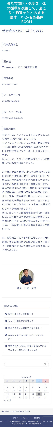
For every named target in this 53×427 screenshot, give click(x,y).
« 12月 (8, 400)
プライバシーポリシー (21, 418)
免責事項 (37, 418)
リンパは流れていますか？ (21, 321)
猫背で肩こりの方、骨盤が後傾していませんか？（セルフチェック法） (27, 348)
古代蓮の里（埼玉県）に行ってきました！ (26, 337)
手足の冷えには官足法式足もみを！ (25, 328)
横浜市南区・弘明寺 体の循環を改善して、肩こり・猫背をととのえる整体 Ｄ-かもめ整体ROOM (26, 12)
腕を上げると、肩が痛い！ (21, 313)
